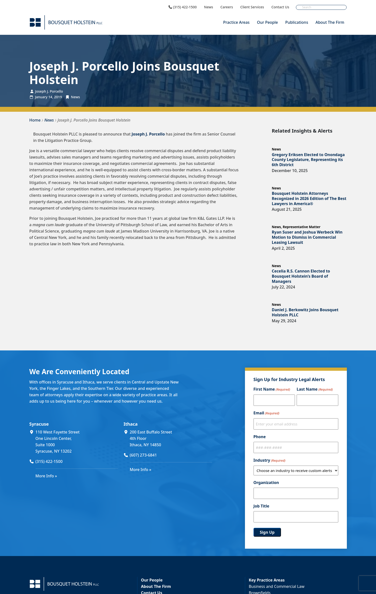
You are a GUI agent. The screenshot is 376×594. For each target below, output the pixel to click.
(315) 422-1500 (183, 7)
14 (50, 97)
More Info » (46, 476)
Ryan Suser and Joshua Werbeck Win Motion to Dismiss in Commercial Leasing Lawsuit (307, 237)
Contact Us (280, 7)
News (208, 7)
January (41, 97)
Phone (260, 436)
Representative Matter (301, 226)
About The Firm (329, 22)
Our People (267, 22)
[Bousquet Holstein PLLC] (66, 22)
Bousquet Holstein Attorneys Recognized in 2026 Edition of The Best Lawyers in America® (309, 198)
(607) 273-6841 (143, 455)
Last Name (315, 389)
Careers (226, 7)
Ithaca (131, 424)
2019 (58, 97)
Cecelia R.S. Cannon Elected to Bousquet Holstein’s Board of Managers (301, 276)
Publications (296, 22)
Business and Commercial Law (276, 586)
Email (266, 413)
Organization (266, 482)
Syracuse (39, 424)
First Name (272, 389)
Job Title (261, 506)
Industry (269, 460)
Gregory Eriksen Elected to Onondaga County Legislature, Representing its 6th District (308, 160)
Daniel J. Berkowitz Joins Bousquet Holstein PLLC (305, 312)
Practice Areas (236, 22)
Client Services (252, 7)
